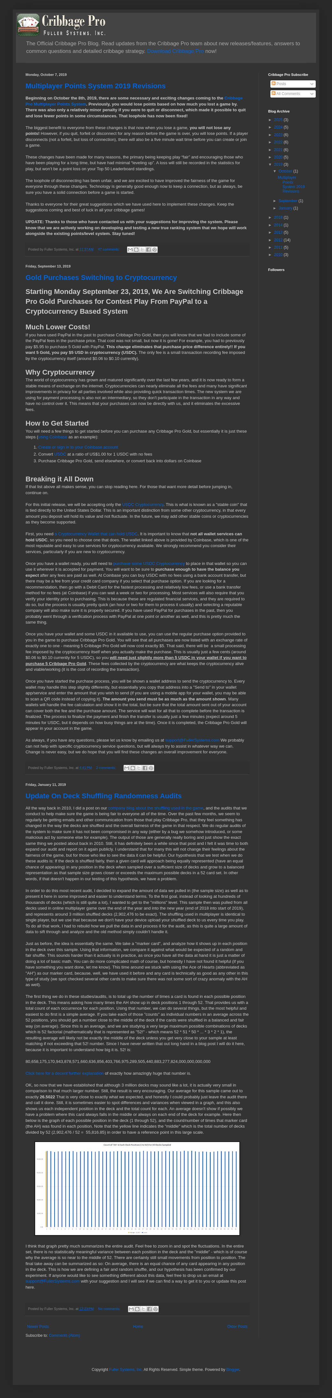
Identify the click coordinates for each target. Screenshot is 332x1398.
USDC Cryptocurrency (142, 504)
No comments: (109, 1309)
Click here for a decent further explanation (65, 1073)
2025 (279, 120)
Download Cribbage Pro (175, 51)
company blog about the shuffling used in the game (155, 808)
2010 (279, 255)
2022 (279, 142)
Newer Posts (38, 1326)
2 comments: (106, 768)
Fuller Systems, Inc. (126, 1369)
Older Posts (237, 1326)
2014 (279, 225)
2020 (279, 157)
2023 (279, 135)
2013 (279, 232)
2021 (279, 150)
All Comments (286, 93)
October (286, 171)
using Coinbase (53, 437)
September (288, 201)
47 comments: (109, 249)
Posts (279, 84)
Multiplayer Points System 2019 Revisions (96, 86)
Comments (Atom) (64, 1335)
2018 (279, 217)
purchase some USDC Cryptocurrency (149, 563)
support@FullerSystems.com (192, 740)
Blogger (232, 1369)
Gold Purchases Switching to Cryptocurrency (101, 278)
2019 (279, 164)
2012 (279, 240)
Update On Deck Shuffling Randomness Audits (104, 796)
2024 (279, 127)
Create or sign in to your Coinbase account (78, 447)
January (286, 208)
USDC (60, 454)
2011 (279, 247)
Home (138, 1326)
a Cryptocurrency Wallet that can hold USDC (96, 533)
